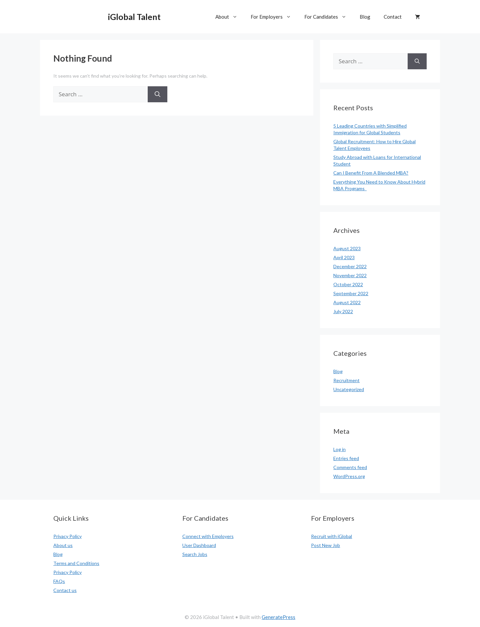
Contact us (65, 590)
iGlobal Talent (134, 17)
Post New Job (325, 545)
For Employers (274, 17)
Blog (365, 17)
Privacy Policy (67, 536)
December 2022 (350, 266)
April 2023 (344, 257)
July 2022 (343, 311)
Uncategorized (348, 389)
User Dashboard (199, 545)
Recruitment (346, 380)
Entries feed (346, 458)
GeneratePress (278, 617)
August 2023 (347, 248)
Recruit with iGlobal (331, 536)
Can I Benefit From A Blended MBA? (370, 173)
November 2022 (350, 275)
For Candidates (328, 17)
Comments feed (350, 467)
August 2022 (347, 302)
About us (63, 545)
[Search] (157, 94)
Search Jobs (194, 554)
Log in (339, 449)
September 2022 (350, 293)
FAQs (59, 581)
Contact (393, 17)
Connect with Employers (208, 536)
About (229, 17)
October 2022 (348, 284)
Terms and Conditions (76, 563)
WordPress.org (349, 476)
